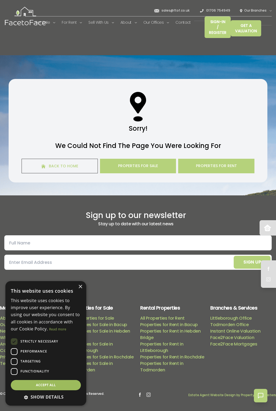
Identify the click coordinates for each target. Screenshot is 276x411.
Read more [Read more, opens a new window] (57, 329)
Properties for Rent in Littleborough (161, 347)
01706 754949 (214, 10)
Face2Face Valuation (232, 337)
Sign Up (252, 262)
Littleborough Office (231, 318)
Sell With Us (101, 22)
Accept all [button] (46, 385)
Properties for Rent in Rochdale (172, 357)
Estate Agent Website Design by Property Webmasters (232, 395)
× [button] (80, 287)
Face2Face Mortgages (233, 344)
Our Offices (156, 22)
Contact (183, 22)
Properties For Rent (216, 165)
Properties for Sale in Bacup (98, 325)
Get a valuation (246, 28)
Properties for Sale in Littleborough (91, 347)
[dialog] (45, 343)
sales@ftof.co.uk (171, 10)
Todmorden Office (229, 325)
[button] (46, 397)
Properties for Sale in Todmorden (91, 366)
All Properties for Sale (92, 318)
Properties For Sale (138, 165)
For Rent (72, 22)
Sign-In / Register (217, 27)
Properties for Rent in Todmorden (161, 366)
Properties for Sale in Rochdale (102, 357)
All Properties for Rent (162, 318)
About (128, 22)
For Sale (46, 22)
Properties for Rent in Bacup (169, 325)
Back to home (59, 166)
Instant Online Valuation (235, 331)
